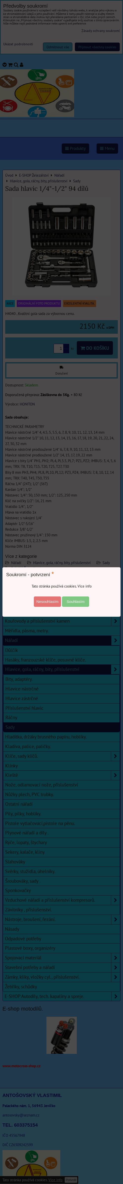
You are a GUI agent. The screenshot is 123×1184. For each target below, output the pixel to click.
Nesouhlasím (47, 601)
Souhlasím (76, 601)
